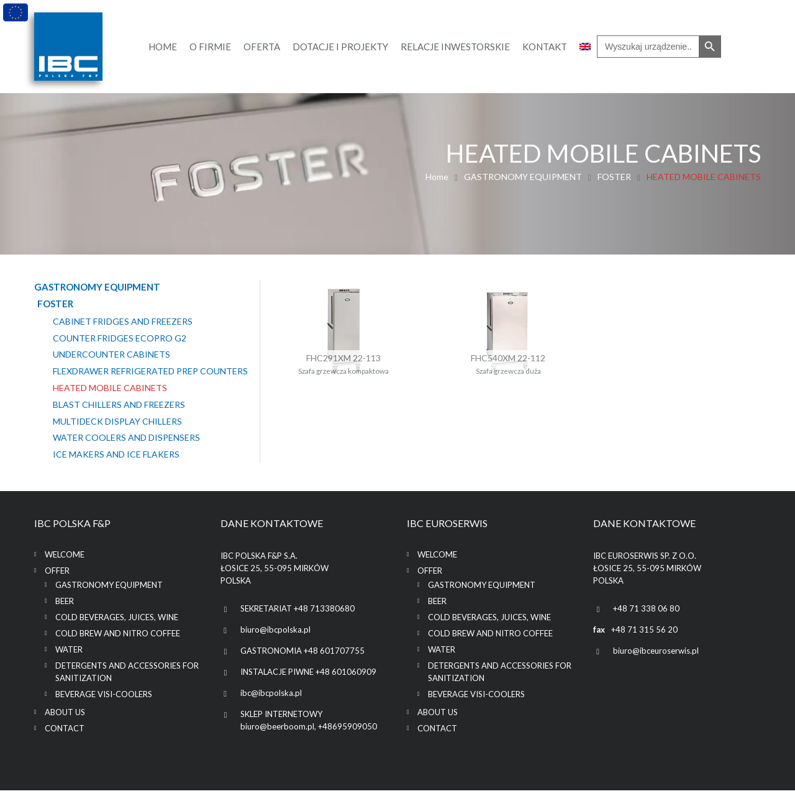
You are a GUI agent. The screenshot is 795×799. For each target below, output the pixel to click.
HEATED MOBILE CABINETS (110, 398)
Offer (57, 579)
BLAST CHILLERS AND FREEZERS (119, 415)
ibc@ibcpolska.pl (271, 701)
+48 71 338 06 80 (646, 617)
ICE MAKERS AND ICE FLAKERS (116, 464)
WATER (69, 658)
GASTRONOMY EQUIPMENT (523, 176)
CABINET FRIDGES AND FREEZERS (123, 321)
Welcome (64, 563)
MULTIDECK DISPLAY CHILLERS (117, 431)
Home (436, 176)
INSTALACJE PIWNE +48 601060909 (308, 680)
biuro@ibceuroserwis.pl (656, 659)
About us (65, 721)
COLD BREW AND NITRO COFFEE (117, 642)
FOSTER (614, 176)
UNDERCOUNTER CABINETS (111, 354)
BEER (64, 610)
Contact (64, 737)
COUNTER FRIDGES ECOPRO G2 (119, 338)
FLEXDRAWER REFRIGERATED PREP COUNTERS (125, 376)
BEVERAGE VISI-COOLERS (103, 703)
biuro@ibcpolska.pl (275, 638)
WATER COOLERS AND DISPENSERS (126, 448)
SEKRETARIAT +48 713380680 (297, 617)
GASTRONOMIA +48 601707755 (302, 659)
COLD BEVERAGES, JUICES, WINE (116, 626)
